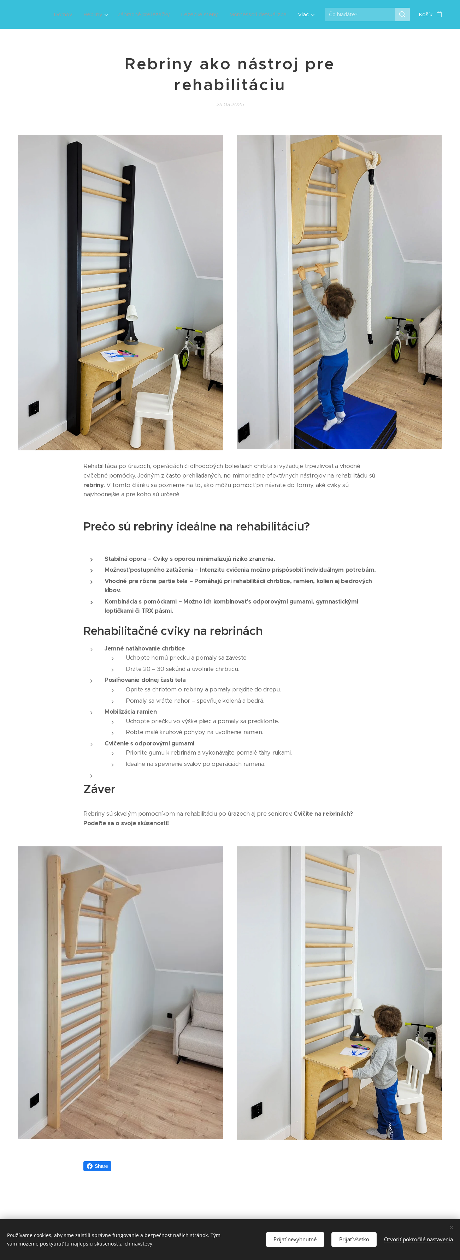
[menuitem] (58, 14)
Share (97, 1166)
